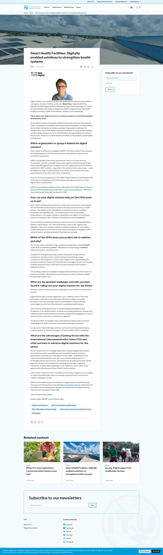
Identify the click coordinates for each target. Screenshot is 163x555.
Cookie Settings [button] (144, 551)
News (32, 67)
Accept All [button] (156, 551)
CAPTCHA (108, 83)
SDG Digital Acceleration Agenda (68, 385)
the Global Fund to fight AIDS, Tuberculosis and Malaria (61, 190)
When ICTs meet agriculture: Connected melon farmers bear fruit (41, 471)
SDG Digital (47, 395)
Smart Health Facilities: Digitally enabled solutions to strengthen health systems (81, 471)
